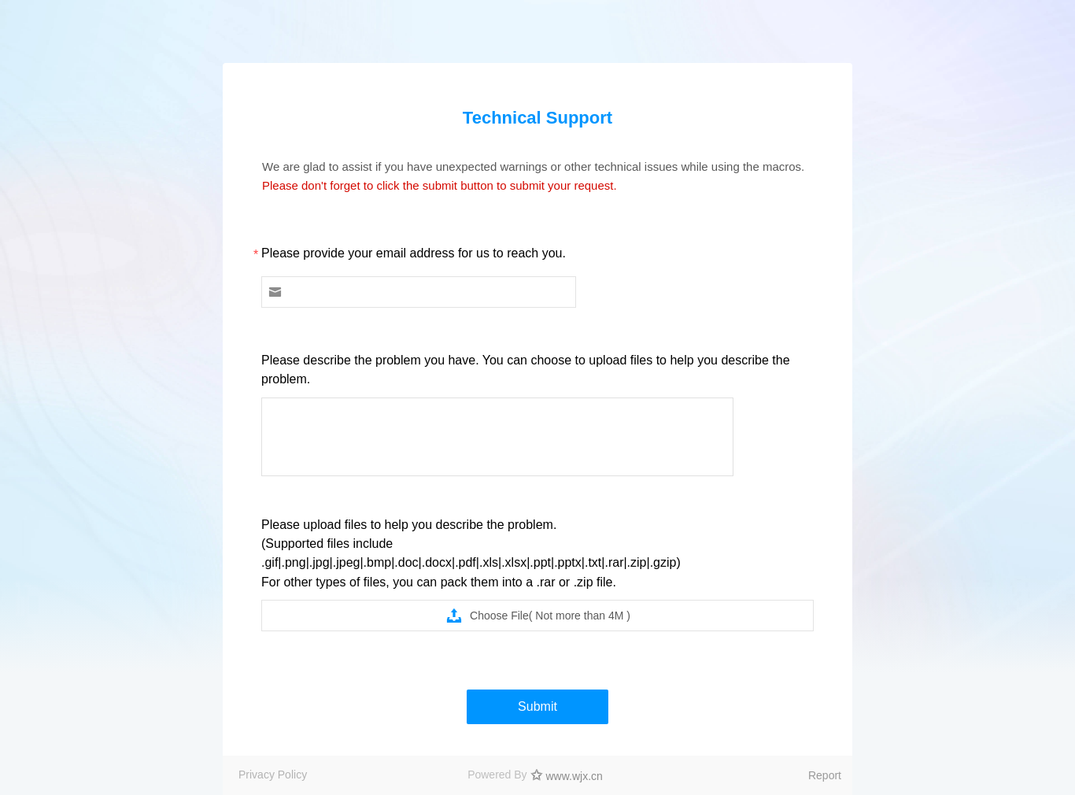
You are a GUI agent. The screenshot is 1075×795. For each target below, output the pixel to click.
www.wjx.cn (574, 776)
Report (824, 775)
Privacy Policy (272, 774)
